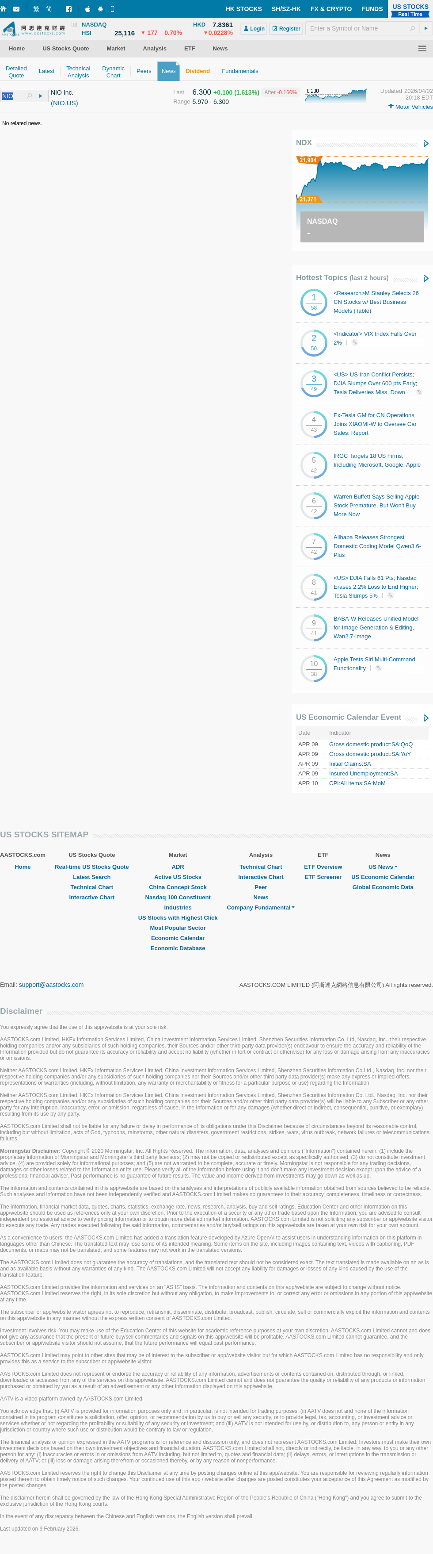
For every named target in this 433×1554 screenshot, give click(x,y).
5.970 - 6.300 (211, 101)
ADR (178, 866)
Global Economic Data (383, 887)
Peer (260, 887)
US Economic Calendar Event (348, 717)
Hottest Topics (342, 277)
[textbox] (369, 28)
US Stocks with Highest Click (178, 917)
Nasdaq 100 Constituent (178, 897)
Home (22, 866)
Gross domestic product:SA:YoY (370, 754)
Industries (178, 907)
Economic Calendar (178, 938)
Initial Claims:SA (350, 763)
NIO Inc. (62, 92)
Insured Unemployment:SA (363, 773)
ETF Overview (323, 866)
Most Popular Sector (177, 928)
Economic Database (178, 948)
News (260, 897)
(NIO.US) (64, 103)
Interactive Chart (92, 897)
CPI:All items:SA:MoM (357, 783)
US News (383, 866)
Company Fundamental (261, 907)
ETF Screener (323, 877)
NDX (304, 142)
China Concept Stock (178, 887)
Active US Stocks (177, 877)
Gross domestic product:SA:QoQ (371, 744)
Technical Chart (92, 887)
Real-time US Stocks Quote (92, 866)
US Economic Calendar (382, 877)
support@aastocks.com (51, 984)
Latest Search (91, 877)
